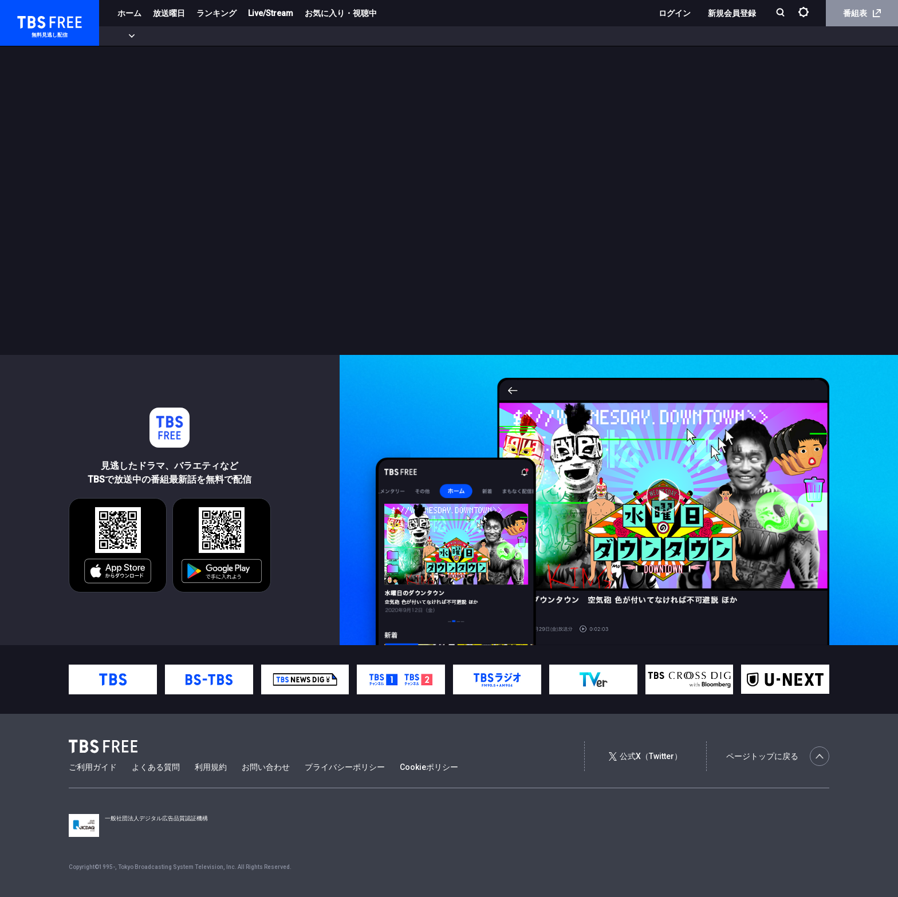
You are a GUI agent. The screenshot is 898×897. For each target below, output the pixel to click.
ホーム (129, 13)
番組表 (862, 13)
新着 (124, 36)
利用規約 (211, 767)
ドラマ (230, 36)
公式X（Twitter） (645, 756)
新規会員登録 (732, 13)
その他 (454, 36)
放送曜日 (169, 13)
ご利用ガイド (93, 767)
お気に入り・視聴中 (341, 13)
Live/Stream (270, 13)
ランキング (216, 13)
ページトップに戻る (777, 756)
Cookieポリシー (429, 767)
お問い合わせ (266, 767)
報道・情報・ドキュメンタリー (378, 36)
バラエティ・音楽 (285, 36)
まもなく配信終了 (175, 36)
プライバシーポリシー (345, 767)
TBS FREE (30, 20)
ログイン (675, 13)
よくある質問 (156, 767)
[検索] (781, 13)
